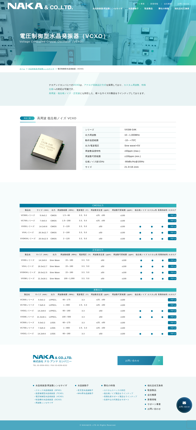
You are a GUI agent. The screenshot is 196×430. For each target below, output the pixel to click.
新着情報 (154, 4)
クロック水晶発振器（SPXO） (49, 390)
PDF (172, 215)
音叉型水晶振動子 (85, 390)
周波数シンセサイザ (44, 403)
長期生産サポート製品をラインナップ (120, 396)
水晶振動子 (133, 8)
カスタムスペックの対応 (114, 390)
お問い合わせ (183, 4)
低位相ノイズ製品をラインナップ (118, 393)
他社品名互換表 (182, 8)
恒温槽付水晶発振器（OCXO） (49, 400)
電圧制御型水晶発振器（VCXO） (50, 396)
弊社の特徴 (164, 8)
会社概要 (168, 4)
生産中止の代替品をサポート (116, 400)
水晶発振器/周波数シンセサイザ (107, 8)
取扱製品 (148, 8)
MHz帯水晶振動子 (86, 393)
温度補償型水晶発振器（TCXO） (50, 393)
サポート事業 (139, 4)
